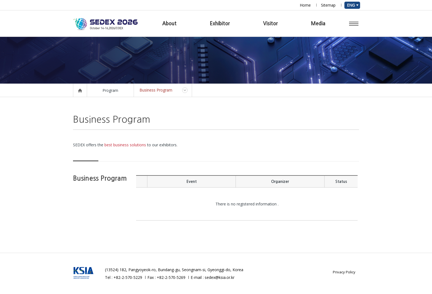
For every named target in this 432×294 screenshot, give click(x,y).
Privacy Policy (344, 272)
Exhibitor (220, 23)
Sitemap (328, 5)
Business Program (155, 90)
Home (305, 5)
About (169, 23)
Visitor (270, 23)
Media (318, 23)
